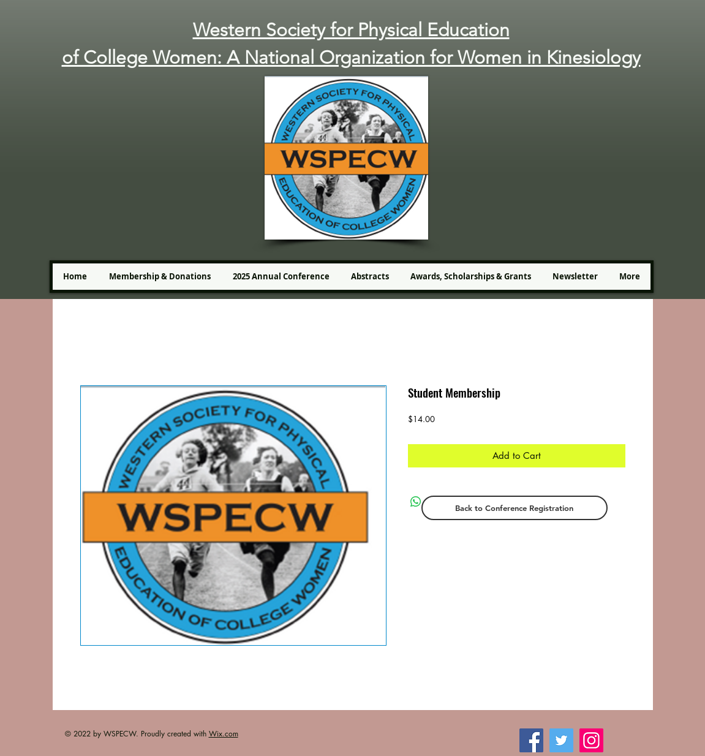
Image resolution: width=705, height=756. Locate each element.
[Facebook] (531, 740)
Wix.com (223, 733)
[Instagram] (591, 740)
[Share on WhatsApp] (416, 501)
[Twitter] (561, 740)
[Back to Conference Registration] (514, 508)
